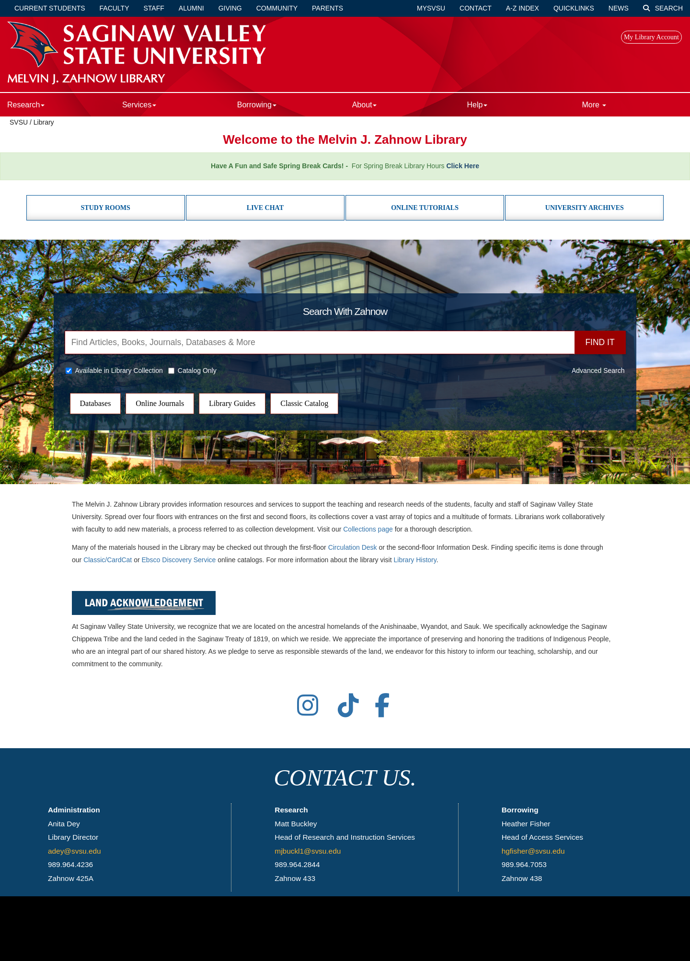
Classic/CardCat (107, 560)
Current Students (49, 8)
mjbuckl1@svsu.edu (308, 851)
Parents (327, 8)
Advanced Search (598, 370)
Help (477, 105)
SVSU (19, 122)
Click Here (462, 166)
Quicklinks (573, 8)
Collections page (368, 529)
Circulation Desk (352, 547)
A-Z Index (522, 8)
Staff (154, 8)
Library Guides (232, 403)
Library (44, 122)
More (594, 105)
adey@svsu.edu (74, 851)
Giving (230, 8)
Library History (415, 560)
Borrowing (256, 105)
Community (277, 8)
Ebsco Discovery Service (179, 560)
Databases (95, 403)
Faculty (114, 8)
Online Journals (160, 403)
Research (26, 105)
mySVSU (431, 8)
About (364, 105)
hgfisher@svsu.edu (533, 851)
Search (663, 8)
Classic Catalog (304, 403)
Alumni (191, 8)
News (619, 8)
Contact (476, 8)
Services (139, 105)
